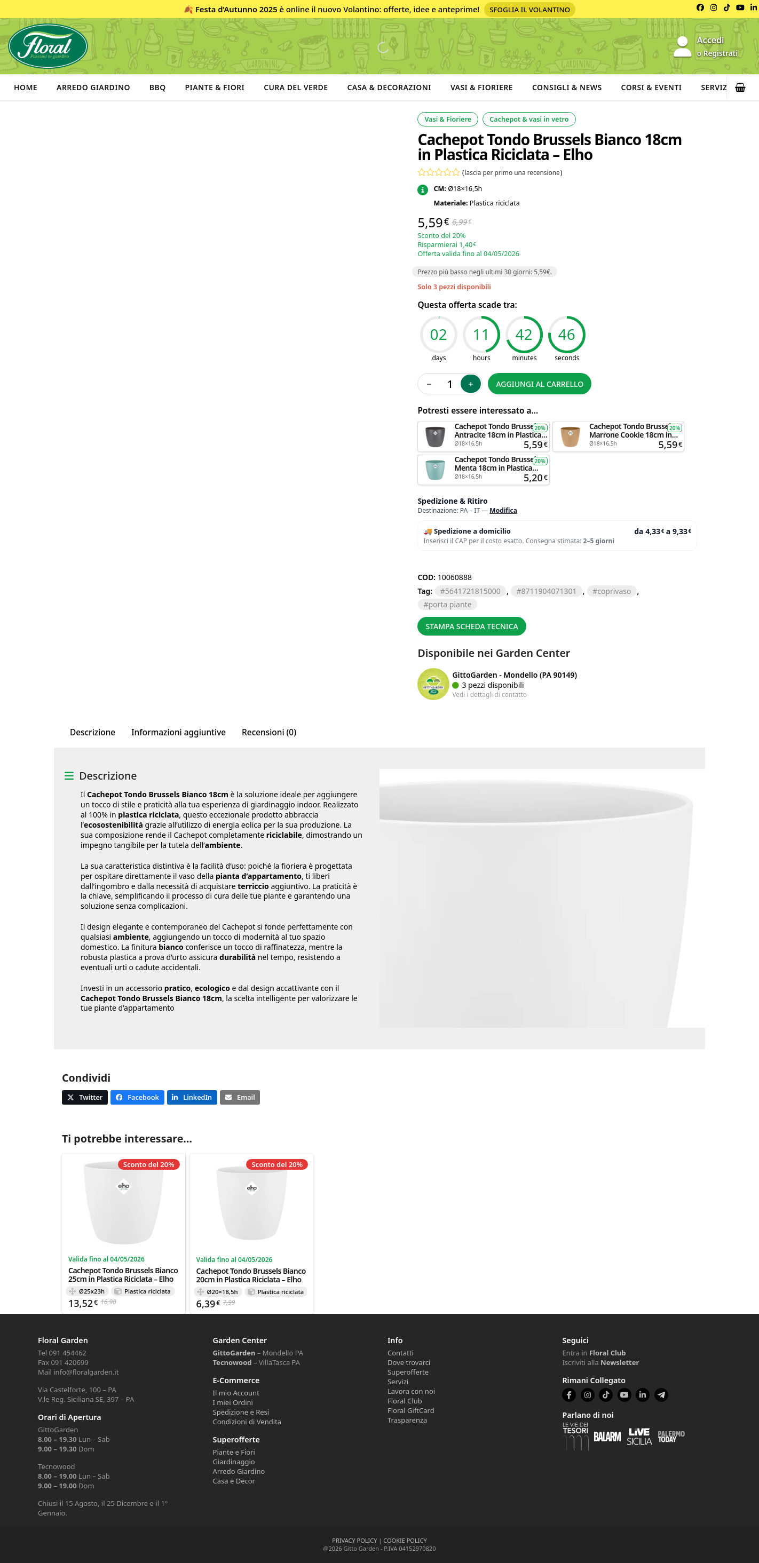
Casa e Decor (234, 1481)
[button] (743, 87)
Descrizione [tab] (92, 732)
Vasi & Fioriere (481, 87)
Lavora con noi (411, 1391)
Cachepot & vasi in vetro (528, 119)
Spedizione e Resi (241, 1412)
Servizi (715, 87)
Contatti (401, 1353)
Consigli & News (567, 87)
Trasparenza (407, 1420)
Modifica (503, 510)
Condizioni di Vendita (247, 1421)
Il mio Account (236, 1393)
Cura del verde (296, 87)
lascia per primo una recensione (512, 172)
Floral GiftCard (411, 1410)
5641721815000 (473, 591)
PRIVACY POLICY (354, 1540)
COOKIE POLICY (404, 1540)
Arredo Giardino (93, 87)
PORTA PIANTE (449, 604)
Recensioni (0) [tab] (269, 732)
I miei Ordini (233, 1402)
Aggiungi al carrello (539, 384)
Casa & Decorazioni (389, 87)
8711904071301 (548, 591)
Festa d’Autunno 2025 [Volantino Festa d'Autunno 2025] (236, 9)
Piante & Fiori (215, 87)
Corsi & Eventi (651, 87)
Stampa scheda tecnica (471, 626)
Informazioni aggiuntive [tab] (178, 732)
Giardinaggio (234, 1461)
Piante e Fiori (234, 1452)
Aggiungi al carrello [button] (483, 426)
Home (25, 87)
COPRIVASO (614, 591)
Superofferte (408, 1372)
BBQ (157, 87)
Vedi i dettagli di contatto (489, 694)
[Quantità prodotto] (450, 384)
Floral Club (405, 1401)
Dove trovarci (409, 1362)
